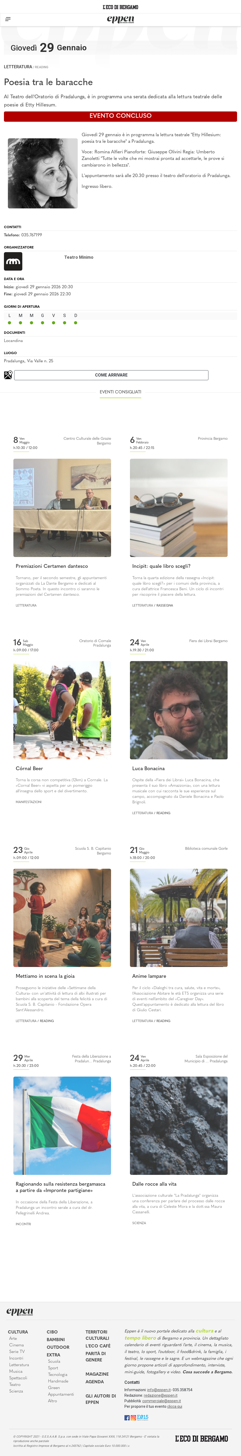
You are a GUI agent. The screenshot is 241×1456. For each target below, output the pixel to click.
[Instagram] (133, 1417)
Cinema (16, 1345)
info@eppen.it (159, 1390)
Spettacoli (18, 1378)
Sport (53, 1368)
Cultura (18, 1332)
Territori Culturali (97, 1335)
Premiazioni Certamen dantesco (52, 566)
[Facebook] (127, 1417)
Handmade (58, 1381)
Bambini (56, 1340)
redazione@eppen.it (160, 1395)
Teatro (14, 1385)
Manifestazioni (28, 802)
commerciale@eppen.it (161, 1401)
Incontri (23, 1224)
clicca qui (174, 1406)
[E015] (142, 1417)
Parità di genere (96, 1357)
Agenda (95, 1382)
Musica (16, 1372)
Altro (52, 1401)
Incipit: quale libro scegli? (161, 566)
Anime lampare (149, 976)
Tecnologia (57, 1375)
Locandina (13, 341)
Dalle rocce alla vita (154, 1184)
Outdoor (58, 1348)
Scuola (54, 1362)
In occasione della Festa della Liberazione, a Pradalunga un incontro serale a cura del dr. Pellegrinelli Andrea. (54, 1207)
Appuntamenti (61, 1395)
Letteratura (18, 66)
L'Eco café (98, 1346)
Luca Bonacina (148, 768)
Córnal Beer (29, 768)
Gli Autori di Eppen (101, 1399)
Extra (53, 1355)
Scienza (139, 1223)
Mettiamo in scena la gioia (45, 976)
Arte (13, 1339)
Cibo (52, 1332)
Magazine (97, 1374)
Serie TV (17, 1352)
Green (54, 1388)
